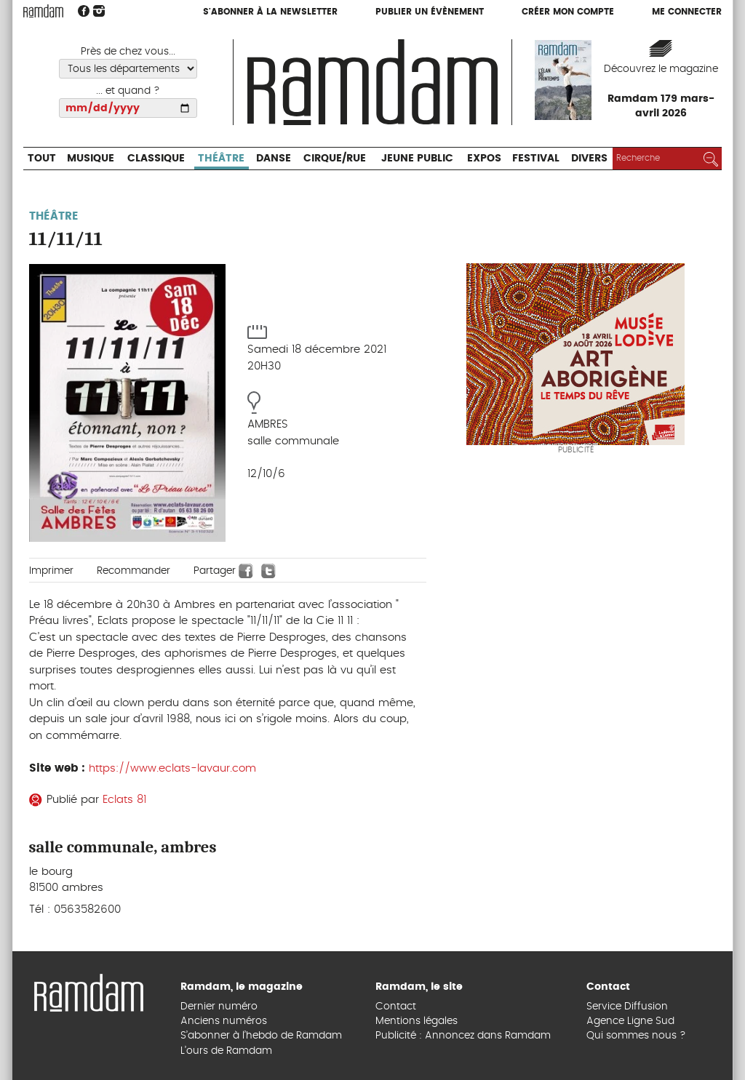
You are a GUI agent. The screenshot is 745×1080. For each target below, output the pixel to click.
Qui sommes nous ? (636, 1036)
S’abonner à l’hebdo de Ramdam (261, 1036)
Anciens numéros (223, 1021)
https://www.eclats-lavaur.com (172, 768)
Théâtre (221, 158)
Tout (42, 158)
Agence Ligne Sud (630, 1021)
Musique (90, 158)
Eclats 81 (124, 799)
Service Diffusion (627, 1006)
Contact (395, 1006)
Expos (484, 158)
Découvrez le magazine (661, 69)
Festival (535, 158)
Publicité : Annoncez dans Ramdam (463, 1036)
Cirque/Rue (334, 158)
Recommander (133, 571)
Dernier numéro (219, 1006)
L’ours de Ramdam (226, 1051)
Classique (156, 158)
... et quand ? (128, 91)
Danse (273, 158)
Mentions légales (416, 1021)
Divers (589, 158)
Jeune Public (417, 158)
